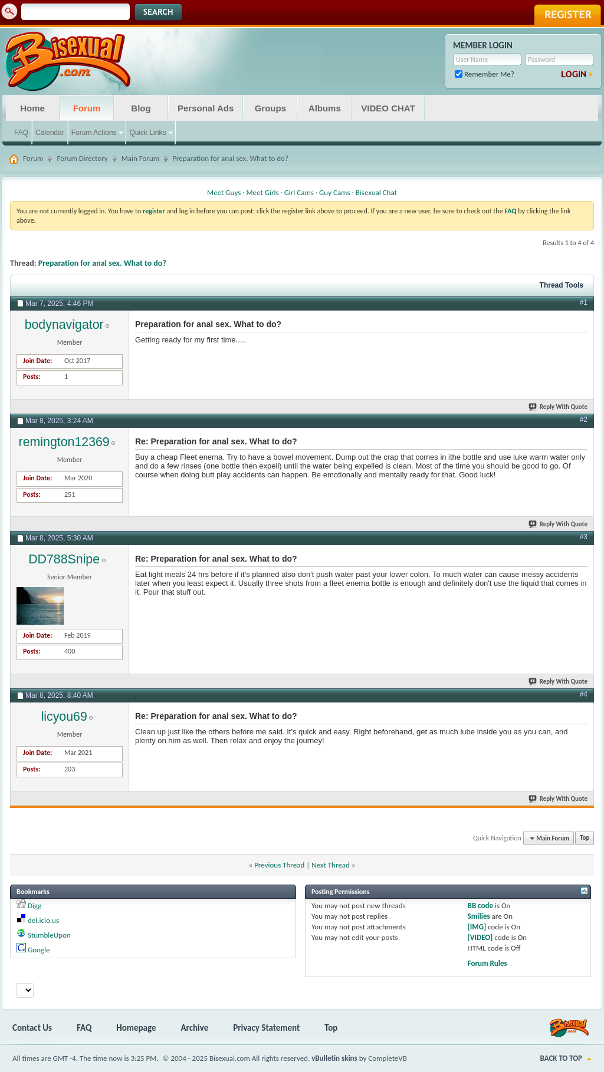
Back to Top (561, 1058)
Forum (87, 108)
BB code (480, 905)
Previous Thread (279, 864)
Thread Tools (561, 285)
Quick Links (147, 132)
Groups (270, 108)
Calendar (49, 132)
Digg (34, 905)
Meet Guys (224, 192)
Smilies (479, 916)
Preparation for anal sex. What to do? (102, 263)
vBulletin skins (334, 1058)
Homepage (136, 1027)
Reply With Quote (558, 407)
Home (32, 108)
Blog (140, 108)
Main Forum (141, 158)
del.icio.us (43, 920)
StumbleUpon (49, 935)
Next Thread (330, 864)
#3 (583, 537)
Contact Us (32, 1027)
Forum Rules (487, 963)
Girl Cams (299, 192)
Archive (195, 1027)
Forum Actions (94, 132)
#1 (583, 302)
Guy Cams (334, 192)
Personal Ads (206, 108)
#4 (583, 694)
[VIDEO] (480, 937)
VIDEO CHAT (388, 108)
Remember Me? (484, 74)
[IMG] (477, 926)
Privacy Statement (266, 1027)
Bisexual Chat (376, 192)
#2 (583, 419)
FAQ (21, 132)
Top (584, 838)
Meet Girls (262, 192)
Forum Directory (82, 158)
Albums (324, 108)
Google (39, 949)
